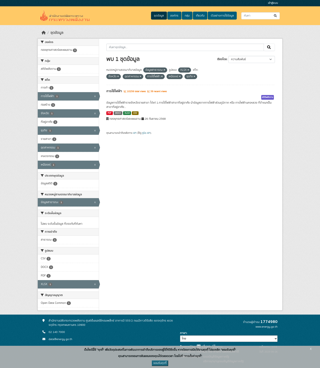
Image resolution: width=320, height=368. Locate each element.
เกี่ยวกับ (200, 16)
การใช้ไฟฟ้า (114, 91)
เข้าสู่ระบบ (273, 3)
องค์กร (174, 16)
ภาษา (183, 333)
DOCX (118, 113)
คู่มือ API (146, 133)
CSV (135, 113)
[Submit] (275, 15)
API (135, 133)
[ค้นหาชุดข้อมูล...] (260, 15)
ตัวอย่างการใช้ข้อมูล (222, 16)
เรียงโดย (222, 59)
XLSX (127, 113)
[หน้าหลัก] (44, 32)
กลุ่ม (187, 16)
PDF (109, 113)
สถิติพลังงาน (267, 97)
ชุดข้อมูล (159, 16)
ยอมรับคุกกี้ (160, 363)
